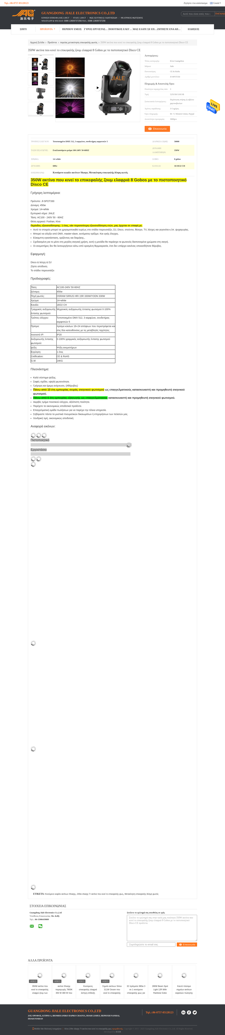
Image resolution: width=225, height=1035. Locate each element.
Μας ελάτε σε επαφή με (145, 29)
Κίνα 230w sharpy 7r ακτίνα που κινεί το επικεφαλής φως (87, 1029)
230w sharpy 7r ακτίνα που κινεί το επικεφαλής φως (100, 894)
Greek (217, 3)
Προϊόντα (47, 29)
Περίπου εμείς (72, 29)
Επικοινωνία (159, 128)
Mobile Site (38, 1029)
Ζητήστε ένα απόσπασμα (195, 3)
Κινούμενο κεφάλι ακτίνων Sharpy (60, 894)
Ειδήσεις (193, 29)
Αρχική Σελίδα (37, 42)
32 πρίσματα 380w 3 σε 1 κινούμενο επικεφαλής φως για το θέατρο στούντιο (136, 991)
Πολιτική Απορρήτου (52, 1029)
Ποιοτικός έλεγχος (120, 29)
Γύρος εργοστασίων (96, 29)
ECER (118, 1032)
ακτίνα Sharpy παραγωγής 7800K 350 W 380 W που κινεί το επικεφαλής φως (63, 993)
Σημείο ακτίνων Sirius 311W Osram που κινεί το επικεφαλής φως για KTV (112, 991)
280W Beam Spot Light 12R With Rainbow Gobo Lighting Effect (160, 991)
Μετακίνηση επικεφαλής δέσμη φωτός (142, 894)
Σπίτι (23, 29)
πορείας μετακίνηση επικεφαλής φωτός (78, 42)
